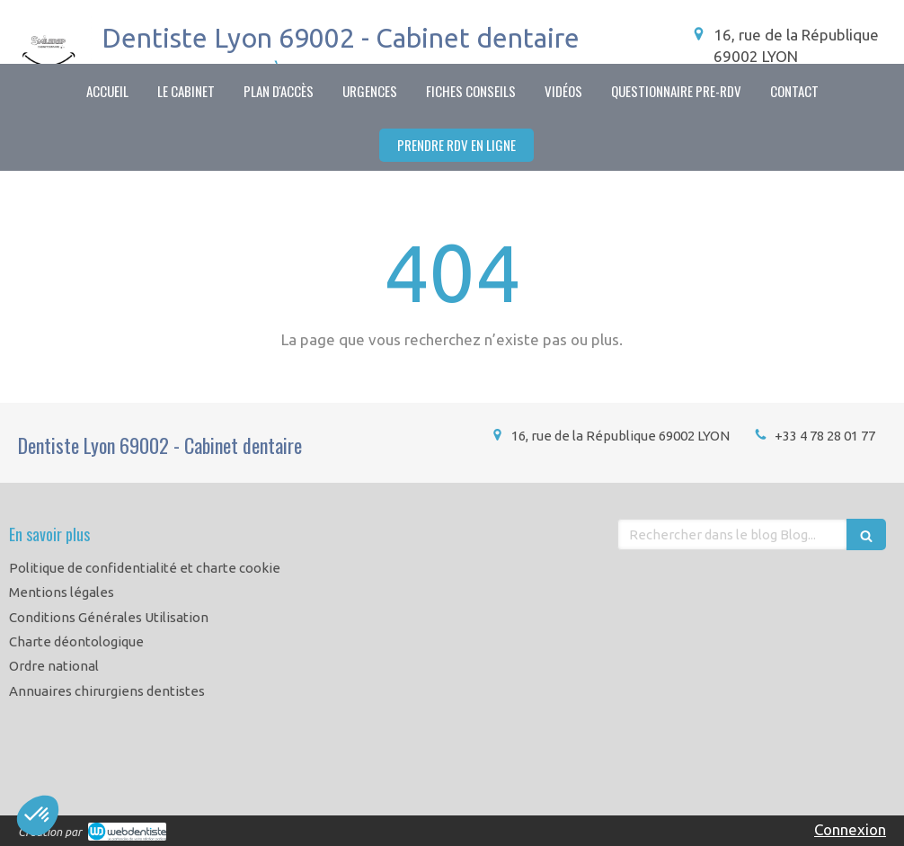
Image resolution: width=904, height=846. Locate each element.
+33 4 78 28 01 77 (825, 435)
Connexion (850, 829)
